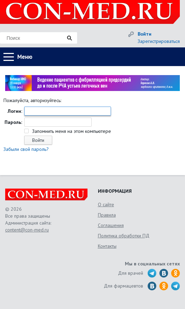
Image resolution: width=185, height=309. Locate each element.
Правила (107, 215)
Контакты (107, 246)
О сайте (106, 204)
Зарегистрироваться (159, 41)
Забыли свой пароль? (26, 149)
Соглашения (111, 225)
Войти (144, 33)
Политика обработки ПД (123, 236)
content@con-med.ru (27, 230)
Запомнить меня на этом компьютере (71, 131)
